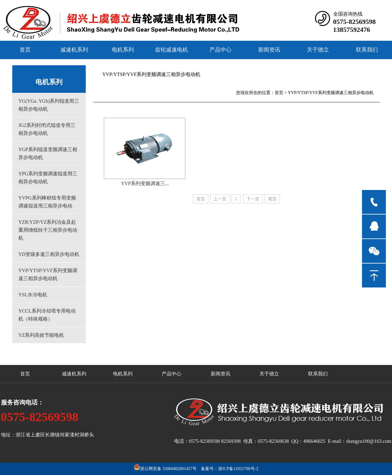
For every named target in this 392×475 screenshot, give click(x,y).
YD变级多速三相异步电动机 (48, 254)
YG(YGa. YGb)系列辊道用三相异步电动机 (48, 105)
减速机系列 (74, 49)
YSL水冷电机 (32, 294)
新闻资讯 (269, 49)
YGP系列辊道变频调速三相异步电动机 (47, 153)
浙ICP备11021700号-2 (238, 468)
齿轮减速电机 (171, 49)
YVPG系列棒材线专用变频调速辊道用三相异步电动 (47, 201)
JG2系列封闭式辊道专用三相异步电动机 (46, 129)
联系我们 (367, 49)
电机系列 (123, 49)
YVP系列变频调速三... (145, 183)
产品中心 (220, 49)
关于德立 (318, 49)
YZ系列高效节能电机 (41, 335)
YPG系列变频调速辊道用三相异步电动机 (47, 177)
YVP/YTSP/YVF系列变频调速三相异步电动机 (47, 274)
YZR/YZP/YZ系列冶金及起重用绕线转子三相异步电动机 (47, 230)
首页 (25, 49)
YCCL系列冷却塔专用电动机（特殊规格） (47, 314)
